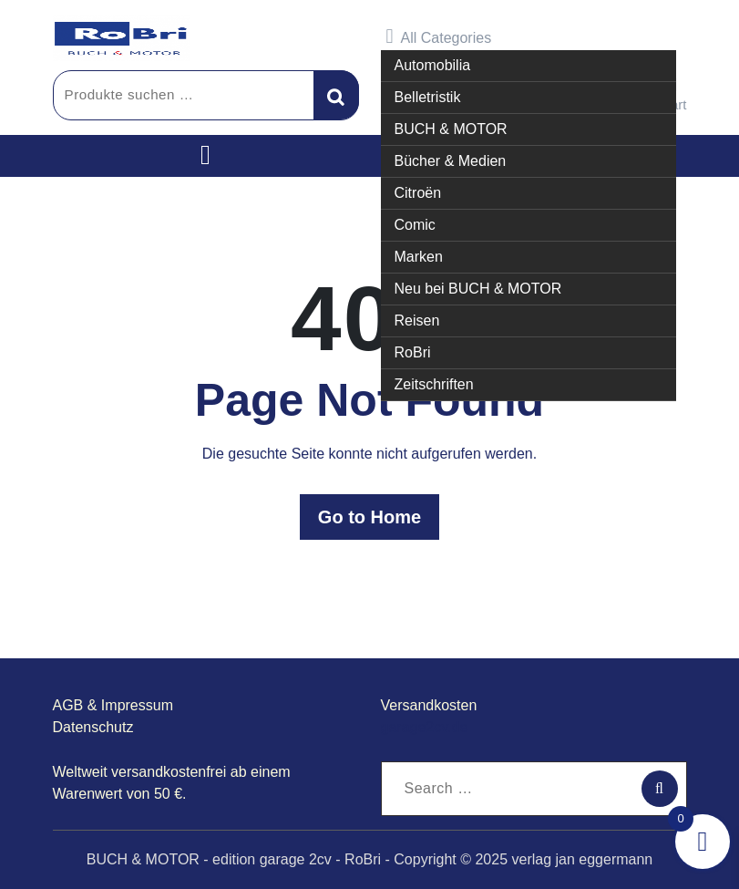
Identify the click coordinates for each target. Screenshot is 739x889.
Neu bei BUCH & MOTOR (478, 288)
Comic (415, 225)
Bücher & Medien (451, 161)
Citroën (418, 193)
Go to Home (369, 517)
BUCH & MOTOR (451, 129)
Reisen (417, 320)
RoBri (413, 352)
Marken (419, 256)
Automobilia (433, 65)
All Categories (439, 36)
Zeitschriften (434, 384)
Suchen (336, 94)
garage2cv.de (424, 727)
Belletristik (428, 97)
